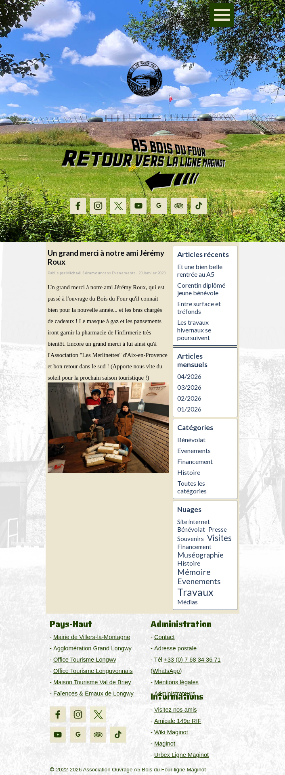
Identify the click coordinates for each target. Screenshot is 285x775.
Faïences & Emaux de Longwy (93, 693)
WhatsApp (166, 671)
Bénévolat (191, 439)
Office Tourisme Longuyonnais (93, 671)
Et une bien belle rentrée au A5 (199, 270)
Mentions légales (176, 682)
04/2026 (189, 376)
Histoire (188, 472)
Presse (217, 529)
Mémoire (194, 572)
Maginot (164, 743)
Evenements (194, 450)
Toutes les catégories (192, 487)
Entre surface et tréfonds (199, 307)
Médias (187, 602)
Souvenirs (190, 538)
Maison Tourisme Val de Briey (92, 682)
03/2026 (189, 387)
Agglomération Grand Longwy (92, 648)
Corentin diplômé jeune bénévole (201, 289)
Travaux (195, 592)
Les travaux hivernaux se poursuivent (194, 329)
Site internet (193, 521)
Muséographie (200, 554)
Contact (164, 637)
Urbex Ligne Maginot (181, 755)
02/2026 (189, 398)
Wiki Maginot (171, 732)
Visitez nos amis (175, 709)
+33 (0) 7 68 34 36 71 (192, 659)
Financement (195, 461)
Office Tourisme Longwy (84, 659)
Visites (219, 538)
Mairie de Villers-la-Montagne (91, 637)
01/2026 (189, 409)
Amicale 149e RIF (177, 721)
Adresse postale (175, 648)
